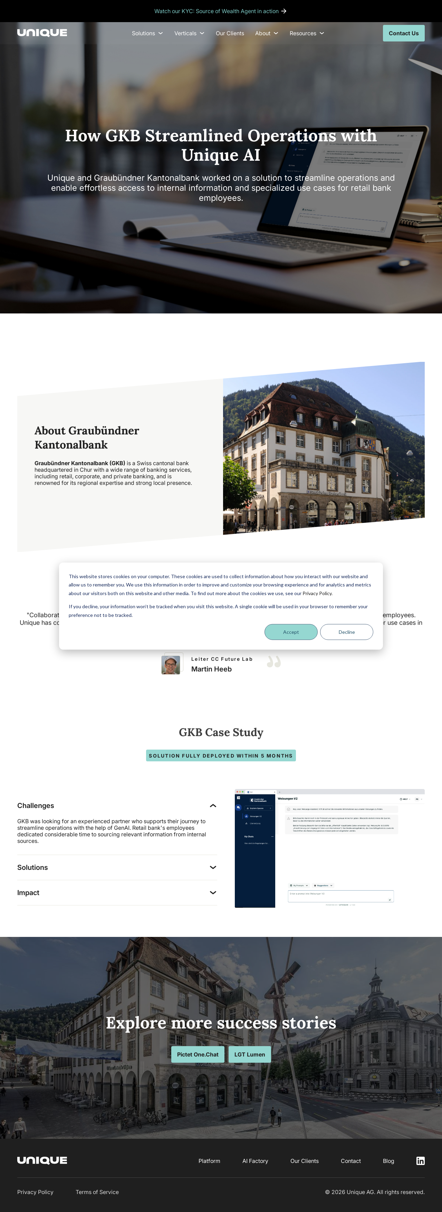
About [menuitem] (267, 33)
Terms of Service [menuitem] (97, 1191)
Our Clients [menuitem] (230, 33)
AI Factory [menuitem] (255, 1160)
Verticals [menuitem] (189, 33)
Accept (291, 632)
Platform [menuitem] (209, 1160)
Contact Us (404, 33)
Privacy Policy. (317, 593)
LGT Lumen (249, 1054)
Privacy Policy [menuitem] (35, 1191)
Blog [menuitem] (388, 1160)
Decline (347, 632)
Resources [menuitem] (307, 33)
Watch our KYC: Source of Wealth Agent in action (216, 11)
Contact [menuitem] (351, 1160)
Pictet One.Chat (198, 1054)
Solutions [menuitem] (147, 33)
